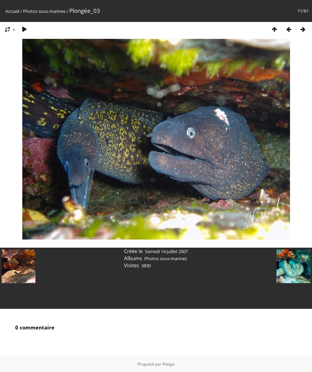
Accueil (12, 11)
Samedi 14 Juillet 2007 (166, 251)
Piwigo (169, 364)
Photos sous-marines (44, 11)
